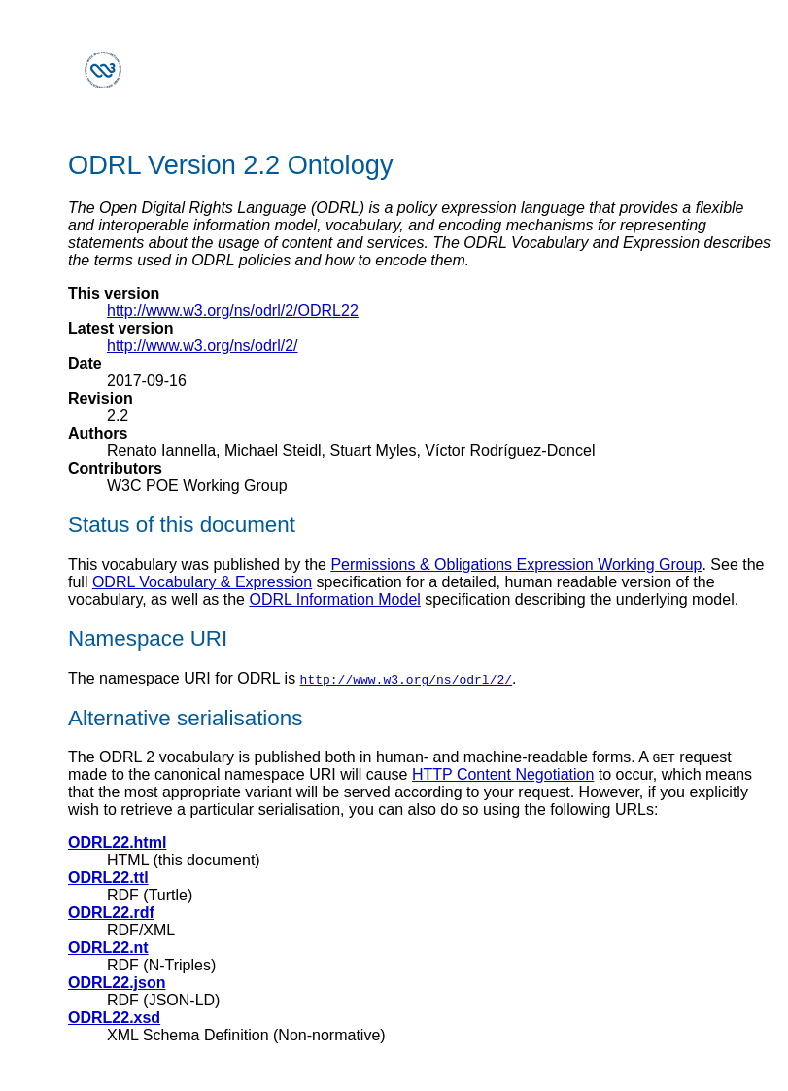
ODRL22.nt (108, 947)
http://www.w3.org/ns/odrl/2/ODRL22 (233, 310)
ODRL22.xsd (114, 1017)
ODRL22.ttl (108, 877)
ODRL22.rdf (111, 912)
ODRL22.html (117, 842)
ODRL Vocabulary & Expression (202, 582)
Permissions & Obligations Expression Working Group (516, 564)
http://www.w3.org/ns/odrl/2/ (202, 345)
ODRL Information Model (334, 599)
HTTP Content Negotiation (503, 774)
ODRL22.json (116, 982)
